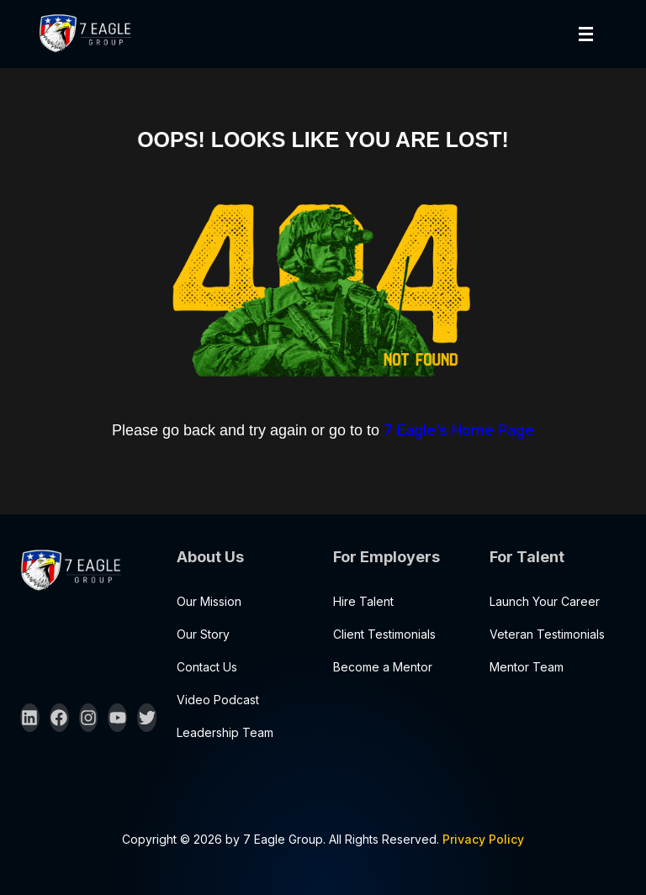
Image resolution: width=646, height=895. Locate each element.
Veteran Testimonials (547, 634)
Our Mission (209, 601)
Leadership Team (225, 732)
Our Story (203, 634)
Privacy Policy (483, 839)
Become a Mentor (382, 667)
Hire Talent (363, 601)
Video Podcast (218, 699)
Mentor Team (527, 667)
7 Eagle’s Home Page (459, 430)
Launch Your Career (545, 601)
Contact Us (207, 667)
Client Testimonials (384, 634)
